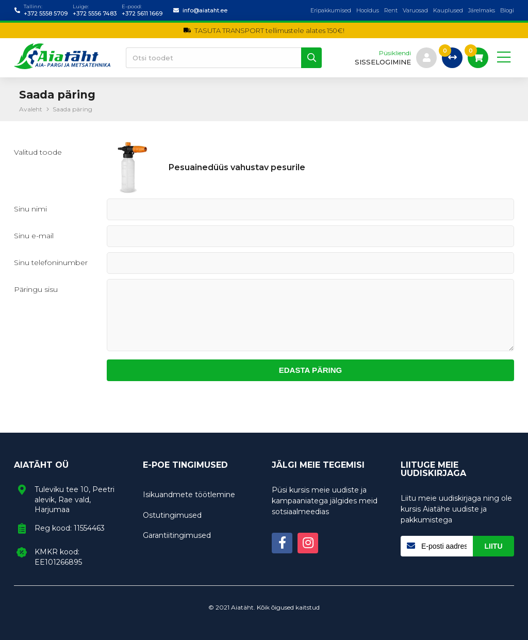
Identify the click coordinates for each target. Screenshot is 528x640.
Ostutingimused (172, 515)
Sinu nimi (30, 209)
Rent (391, 10)
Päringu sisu (36, 289)
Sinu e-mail (34, 235)
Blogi (507, 10)
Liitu (494, 546)
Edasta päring (310, 370)
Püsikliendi (395, 53)
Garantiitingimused (177, 535)
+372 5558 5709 (46, 13)
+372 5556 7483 (95, 13)
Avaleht (30, 109)
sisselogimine (383, 62)
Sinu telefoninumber (51, 262)
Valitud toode (38, 152)
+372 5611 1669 (142, 13)
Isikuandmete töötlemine (189, 494)
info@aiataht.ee (205, 10)
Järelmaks (481, 10)
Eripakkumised (330, 10)
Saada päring (72, 109)
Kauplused (448, 10)
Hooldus (367, 10)
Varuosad (415, 10)
